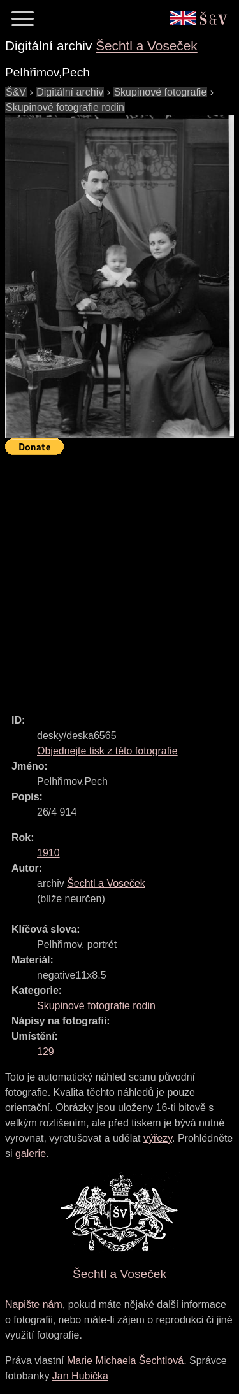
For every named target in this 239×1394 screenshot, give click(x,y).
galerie (30, 1153)
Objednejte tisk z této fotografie (107, 750)
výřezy (157, 1138)
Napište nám (33, 1304)
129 (45, 1051)
